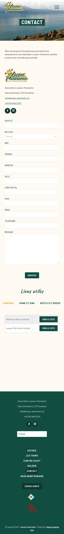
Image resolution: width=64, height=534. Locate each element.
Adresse (9, 165)
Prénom (8, 154)
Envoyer (32, 275)
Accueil (32, 450)
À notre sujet (32, 460)
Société (9, 121)
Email (7, 210)
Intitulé (9, 132)
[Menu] (55, 7)
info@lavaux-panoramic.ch (32, 411)
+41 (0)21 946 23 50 (32, 416)
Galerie (32, 465)
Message (9, 232)
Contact (32, 471)
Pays (7, 198)
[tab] (8, 303)
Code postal (11, 187)
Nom (7, 143)
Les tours (32, 455)
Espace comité (32, 486)
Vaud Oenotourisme (32, 476)
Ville (7, 176)
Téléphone (10, 221)
